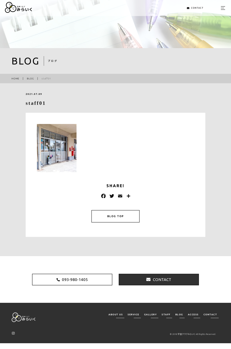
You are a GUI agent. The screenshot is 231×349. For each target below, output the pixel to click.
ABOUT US (115, 320)
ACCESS (193, 320)
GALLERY (150, 320)
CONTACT (210, 320)
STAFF (166, 320)
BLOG (179, 320)
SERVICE (133, 320)
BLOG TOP (115, 217)
